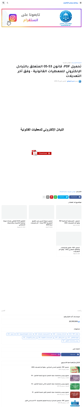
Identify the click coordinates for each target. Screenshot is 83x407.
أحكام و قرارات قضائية (42, 334)
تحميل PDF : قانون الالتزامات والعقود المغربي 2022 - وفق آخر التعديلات (69, 249)
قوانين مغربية (67, 63)
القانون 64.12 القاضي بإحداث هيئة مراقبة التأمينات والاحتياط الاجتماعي (14, 223)
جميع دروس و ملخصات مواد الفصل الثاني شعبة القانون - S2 (50, 384)
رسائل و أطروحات (29, 337)
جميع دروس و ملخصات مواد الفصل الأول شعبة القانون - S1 (50, 392)
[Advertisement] (41, 45)
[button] (80, 3)
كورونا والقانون (73, 337)
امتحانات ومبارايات (59, 334)
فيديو (10, 334)
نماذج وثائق (60, 337)
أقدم (4, 311)
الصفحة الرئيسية (76, 63)
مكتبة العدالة (63, 192)
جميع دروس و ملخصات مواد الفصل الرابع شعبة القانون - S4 (50, 375)
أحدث (78, 311)
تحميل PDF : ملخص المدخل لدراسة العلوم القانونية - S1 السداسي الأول (47, 400)
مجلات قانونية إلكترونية (24, 334)
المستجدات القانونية (45, 337)
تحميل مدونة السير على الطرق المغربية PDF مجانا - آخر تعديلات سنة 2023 (41, 223)
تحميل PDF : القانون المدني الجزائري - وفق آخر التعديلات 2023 (50, 367)
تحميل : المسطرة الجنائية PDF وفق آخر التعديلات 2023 (69, 222)
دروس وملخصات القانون (71, 341)
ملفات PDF (74, 334)
